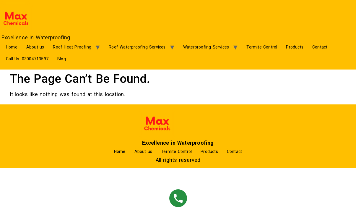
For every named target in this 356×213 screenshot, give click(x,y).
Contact (319, 47)
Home (11, 47)
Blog (61, 59)
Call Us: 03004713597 (27, 59)
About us (35, 47)
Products (294, 47)
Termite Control (261, 47)
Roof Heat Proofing (72, 47)
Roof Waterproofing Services (137, 47)
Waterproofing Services (206, 47)
